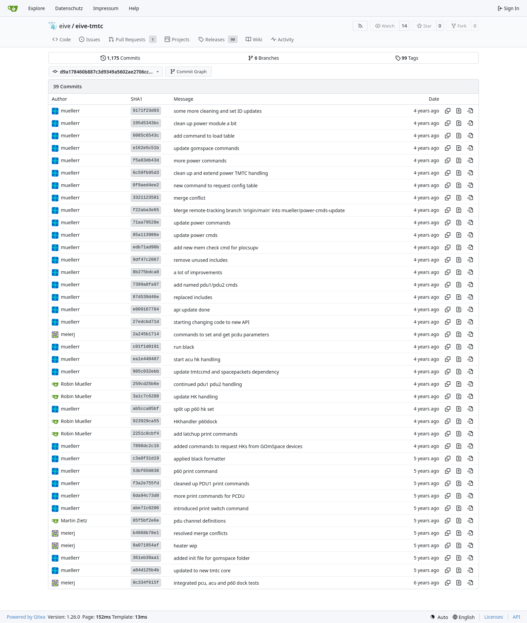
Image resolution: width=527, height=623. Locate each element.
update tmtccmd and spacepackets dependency (226, 372)
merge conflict (189, 198)
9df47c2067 (146, 259)
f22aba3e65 (146, 209)
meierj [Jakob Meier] (68, 334)
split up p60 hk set (194, 409)
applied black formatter (200, 459)
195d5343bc (146, 123)
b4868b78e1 (146, 532)
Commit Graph (188, 71)
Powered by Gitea (26, 617)
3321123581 (146, 197)
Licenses (493, 617)
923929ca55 (146, 421)
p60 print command (195, 471)
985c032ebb (146, 371)
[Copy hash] (448, 111)
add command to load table (204, 136)
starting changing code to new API (212, 322)
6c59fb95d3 (146, 172)
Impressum (105, 8)
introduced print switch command (211, 508)
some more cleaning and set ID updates (218, 111)
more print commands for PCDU (209, 496)
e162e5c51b (146, 147)
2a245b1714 (146, 334)
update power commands (202, 223)
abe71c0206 (146, 508)
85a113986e (146, 234)
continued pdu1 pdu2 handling (208, 384)
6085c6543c (146, 135)
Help (134, 8)
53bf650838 (146, 470)
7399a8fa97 (146, 284)
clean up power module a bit (205, 123)
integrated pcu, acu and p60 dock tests (216, 583)
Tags (406, 58)
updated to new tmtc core (202, 570)
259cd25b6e (146, 383)
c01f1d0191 (146, 346)
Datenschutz (69, 8)
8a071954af (146, 545)
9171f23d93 (146, 110)
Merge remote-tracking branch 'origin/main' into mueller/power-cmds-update (259, 210)
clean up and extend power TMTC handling (221, 173)
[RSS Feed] (360, 26)
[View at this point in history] (470, 111)
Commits (120, 58)
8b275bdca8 (146, 272)
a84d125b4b (146, 570)
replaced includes (193, 297)
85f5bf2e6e (146, 520)
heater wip (185, 545)
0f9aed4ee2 (146, 185)
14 (404, 25)
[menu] (439, 617)
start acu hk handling (197, 359)
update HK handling (196, 396)
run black (184, 347)
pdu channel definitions (200, 521)
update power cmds (196, 235)
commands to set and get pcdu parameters (221, 334)
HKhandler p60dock (195, 421)
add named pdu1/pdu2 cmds (206, 285)
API (516, 617)
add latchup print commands (206, 434)
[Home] (12, 8)
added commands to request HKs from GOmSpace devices (238, 446)
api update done (192, 309)
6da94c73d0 (146, 495)
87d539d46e (146, 296)
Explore (36, 8)
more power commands (200, 160)
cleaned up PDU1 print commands (211, 483)
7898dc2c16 (146, 445)
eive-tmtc (89, 25)
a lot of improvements (198, 272)
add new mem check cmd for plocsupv (216, 247)
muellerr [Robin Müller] (70, 110)
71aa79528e (146, 222)
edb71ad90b (146, 247)
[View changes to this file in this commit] (459, 111)
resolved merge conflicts (201, 533)
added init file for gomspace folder (212, 558)
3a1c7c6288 (146, 396)
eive (65, 25)
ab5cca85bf (146, 408)
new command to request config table (216, 185)
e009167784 (146, 309)
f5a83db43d (146, 160)
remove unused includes (201, 260)
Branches (263, 58)
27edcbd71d (146, 321)
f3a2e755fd (146, 483)
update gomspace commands (206, 148)
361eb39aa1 (146, 557)
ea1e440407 (146, 359)
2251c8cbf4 (146, 433)
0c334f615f (146, 582)
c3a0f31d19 (146, 458)
